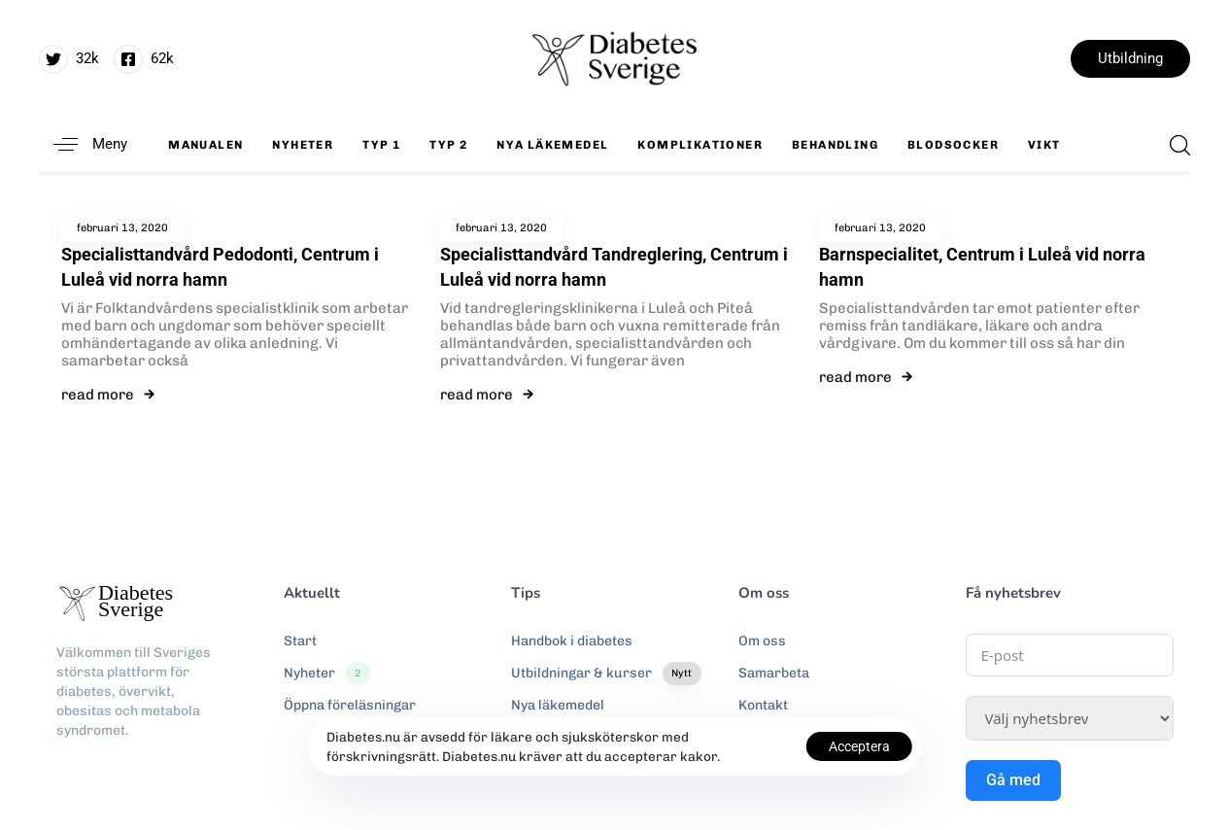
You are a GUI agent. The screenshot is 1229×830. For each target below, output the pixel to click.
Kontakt (763, 705)
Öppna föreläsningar (350, 705)
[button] (83, 144)
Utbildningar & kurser (606, 673)
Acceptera (859, 746)
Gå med (1013, 780)
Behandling (835, 145)
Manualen (205, 145)
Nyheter (302, 145)
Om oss (762, 641)
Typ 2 (448, 145)
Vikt (1044, 145)
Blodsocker (953, 145)
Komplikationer (700, 145)
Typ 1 (381, 145)
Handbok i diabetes (571, 641)
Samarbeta (773, 673)
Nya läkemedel (552, 145)
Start (300, 641)
